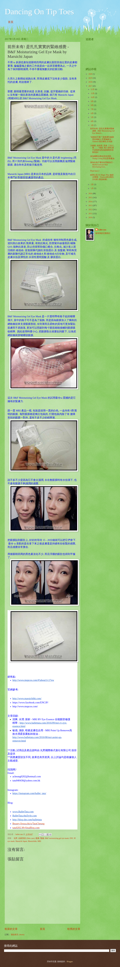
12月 (93, 89)
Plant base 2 (94, 171)
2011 (90, 214)
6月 (92, 113)
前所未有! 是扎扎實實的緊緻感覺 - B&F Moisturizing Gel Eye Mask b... (102, 131)
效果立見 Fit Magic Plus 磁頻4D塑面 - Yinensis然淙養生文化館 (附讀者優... (102, 177)
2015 (90, 198)
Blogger (70, 962)
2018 (90, 82)
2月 (92, 184)
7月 (92, 109)
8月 (92, 105)
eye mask (11, 841)
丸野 (15, 838)
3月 (92, 125)
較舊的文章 (73, 929)
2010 (90, 217)
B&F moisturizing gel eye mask (57, 838)
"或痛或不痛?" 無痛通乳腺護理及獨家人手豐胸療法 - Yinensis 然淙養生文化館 (102, 139)
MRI (39, 841)
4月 (92, 121)
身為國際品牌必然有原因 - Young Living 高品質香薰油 (102, 157)
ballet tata (102, 230)
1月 (92, 188)
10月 (93, 97)
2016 (90, 194)
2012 (90, 210)
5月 (92, 117)
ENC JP (73, 838)
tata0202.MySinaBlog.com (26, 827)
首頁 (10, 21)
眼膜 (37, 838)
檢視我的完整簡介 (103, 233)
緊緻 (42, 838)
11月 (93, 93)
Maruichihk (32, 841)
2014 (90, 202)
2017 (90, 86)
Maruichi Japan (21, 841)
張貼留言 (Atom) (17, 935)
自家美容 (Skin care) (26, 838)
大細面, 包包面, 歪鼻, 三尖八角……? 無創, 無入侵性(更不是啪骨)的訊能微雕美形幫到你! (102, 149)
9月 (92, 101)
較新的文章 (11, 929)
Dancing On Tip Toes (39, 11)
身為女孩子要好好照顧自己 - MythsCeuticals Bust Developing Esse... (102, 164)
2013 (90, 206)
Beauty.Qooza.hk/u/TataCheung (28, 823)
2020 (90, 74)
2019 (90, 78)
